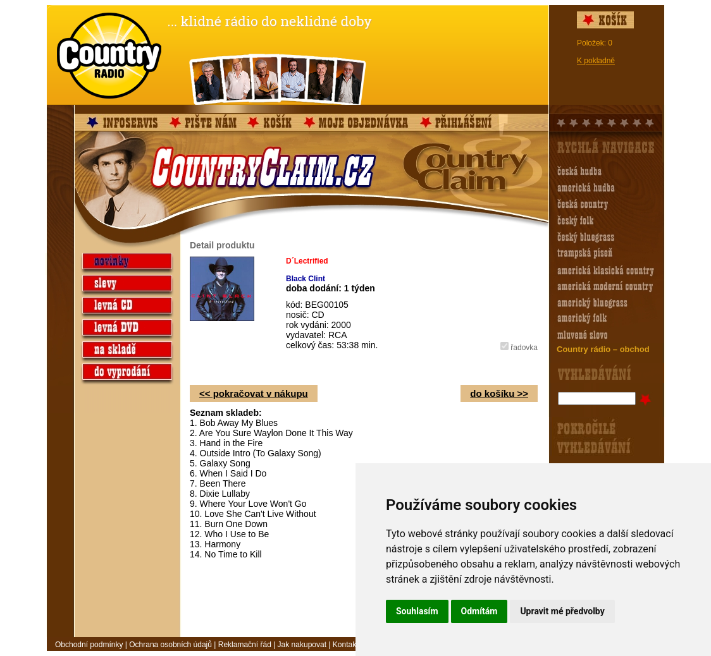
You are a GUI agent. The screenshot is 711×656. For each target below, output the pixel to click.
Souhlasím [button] (417, 611)
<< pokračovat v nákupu (253, 393)
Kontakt (346, 644)
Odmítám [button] (479, 611)
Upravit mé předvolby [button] (562, 611)
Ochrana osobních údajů (170, 644)
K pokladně (596, 60)
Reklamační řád (244, 644)
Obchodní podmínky (89, 644)
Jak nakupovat (302, 644)
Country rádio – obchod (603, 349)
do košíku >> (499, 393)
